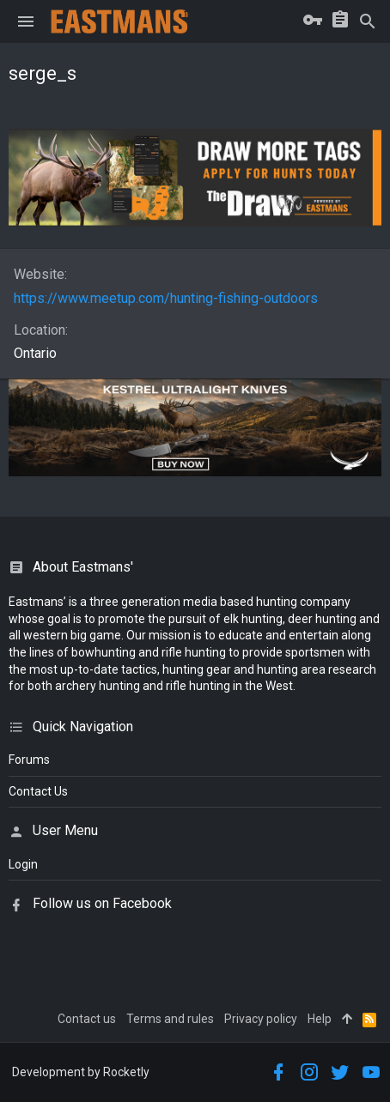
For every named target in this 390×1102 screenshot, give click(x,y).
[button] (26, 21)
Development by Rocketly (80, 1072)
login (23, 864)
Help (320, 1019)
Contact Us (38, 791)
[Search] (367, 21)
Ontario (35, 353)
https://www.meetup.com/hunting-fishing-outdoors (166, 298)
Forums (29, 759)
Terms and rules (170, 1019)
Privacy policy (260, 1019)
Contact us (87, 1019)
